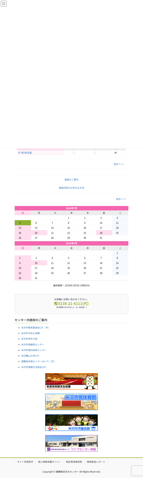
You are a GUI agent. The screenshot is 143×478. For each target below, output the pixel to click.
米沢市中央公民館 (30, 333)
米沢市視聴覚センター (32, 344)
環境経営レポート (96, 461)
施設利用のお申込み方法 (71, 187)
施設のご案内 (71, 179)
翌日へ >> (119, 164)
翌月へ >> (121, 199)
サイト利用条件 (25, 461)
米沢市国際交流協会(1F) (33, 367)
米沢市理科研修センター (34, 350)
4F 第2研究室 (25, 152)
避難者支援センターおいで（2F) (38, 361)
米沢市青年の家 (29, 338)
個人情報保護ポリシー (49, 461)
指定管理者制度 (74, 461)
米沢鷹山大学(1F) (30, 355)
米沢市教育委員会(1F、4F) (35, 327)
